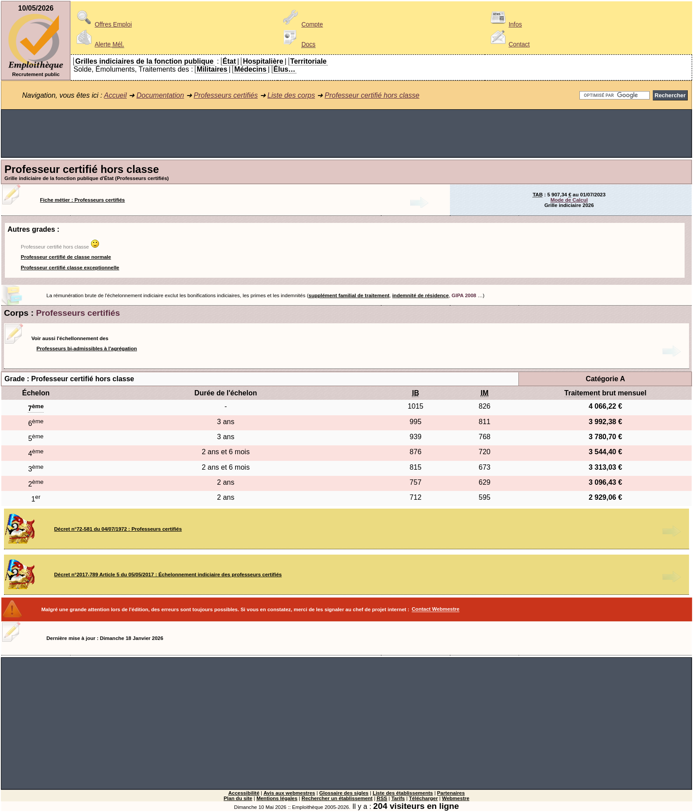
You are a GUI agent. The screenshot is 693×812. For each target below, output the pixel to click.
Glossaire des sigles (343, 793)
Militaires (212, 69)
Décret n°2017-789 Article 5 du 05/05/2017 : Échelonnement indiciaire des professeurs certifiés (168, 574)
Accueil (115, 95)
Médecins (250, 69)
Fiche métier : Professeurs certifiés (82, 200)
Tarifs (398, 798)
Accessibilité (243, 793)
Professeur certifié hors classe (372, 95)
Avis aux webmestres (289, 793)
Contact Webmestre (436, 609)
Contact (508, 44)
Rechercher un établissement (337, 798)
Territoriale (308, 61)
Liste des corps (291, 95)
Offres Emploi (102, 24)
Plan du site (238, 798)
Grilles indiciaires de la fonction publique (144, 61)
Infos (504, 24)
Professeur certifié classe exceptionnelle (70, 267)
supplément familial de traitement (348, 295)
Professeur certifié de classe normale (66, 257)
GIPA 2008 (464, 295)
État (229, 61)
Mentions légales (276, 798)
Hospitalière (263, 61)
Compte (301, 24)
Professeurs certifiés (226, 95)
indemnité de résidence (420, 295)
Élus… (285, 69)
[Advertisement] (346, 133)
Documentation (160, 95)
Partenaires (451, 793)
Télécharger (423, 798)
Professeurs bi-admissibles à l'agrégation (87, 348)
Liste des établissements (403, 793)
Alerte (98, 44)
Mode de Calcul (568, 200)
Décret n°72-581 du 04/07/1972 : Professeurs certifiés (118, 529)
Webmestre (455, 798)
